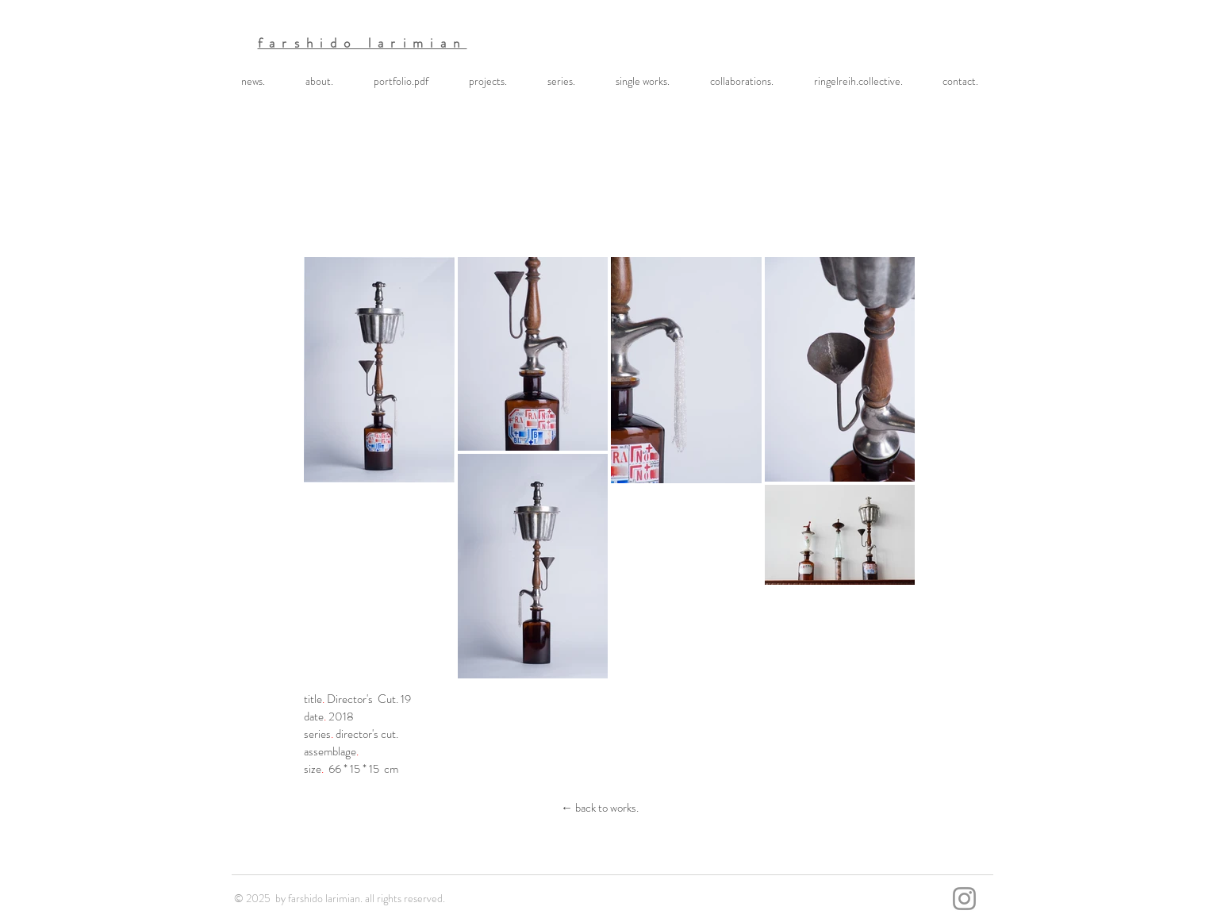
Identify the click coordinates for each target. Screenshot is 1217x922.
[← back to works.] (599, 808)
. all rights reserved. (402, 898)
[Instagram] (964, 898)
